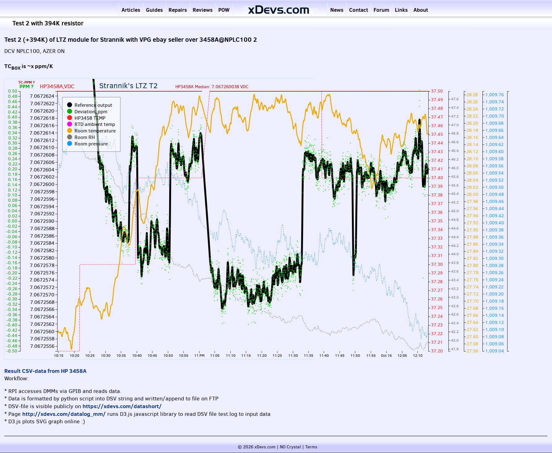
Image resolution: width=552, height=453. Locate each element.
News (337, 9)
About (420, 9)
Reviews (203, 9)
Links (401, 9)
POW (223, 9)
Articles (131, 9)
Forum (381, 9)
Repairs (178, 9)
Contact (358, 9)
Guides (154, 9)
